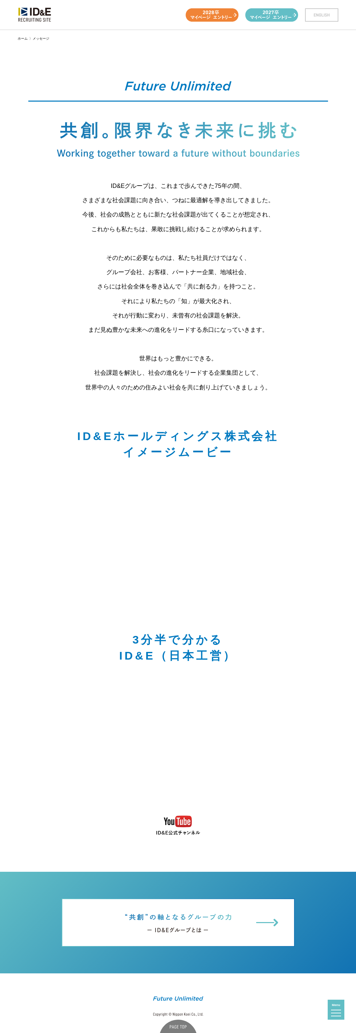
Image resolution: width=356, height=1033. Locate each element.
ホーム (23, 38)
